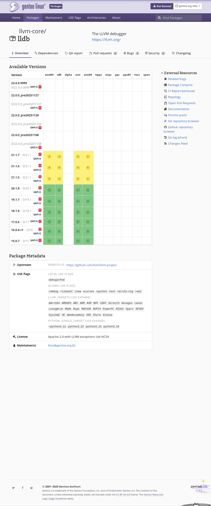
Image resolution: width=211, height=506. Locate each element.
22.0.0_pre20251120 (25, 115)
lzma (78, 291)
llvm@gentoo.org (60, 344)
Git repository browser (183, 121)
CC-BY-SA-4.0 (123, 494)
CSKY (103, 302)
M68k (68, 308)
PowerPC (108, 308)
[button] (161, 6)
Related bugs (177, 79)
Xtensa (107, 314)
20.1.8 (15, 188)
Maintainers (53, 18)
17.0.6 (15, 222)
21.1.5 (15, 177)
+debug (53, 291)
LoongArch (56, 308)
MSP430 (86, 308)
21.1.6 (15, 166)
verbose (188, 91)
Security (155, 53)
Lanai (138, 302)
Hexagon (126, 302)
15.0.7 (15, 241)
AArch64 (54, 302)
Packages (33, 18)
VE (63, 314)
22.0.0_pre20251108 (25, 135)
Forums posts (177, 115)
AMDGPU (66, 302)
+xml (138, 291)
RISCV (120, 308)
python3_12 (76, 325)
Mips (76, 308)
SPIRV (139, 308)
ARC (75, 302)
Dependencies (46, 53)
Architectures (96, 18)
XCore (97, 314)
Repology (174, 97)
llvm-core (31, 31)
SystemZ (54, 314)
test (112, 291)
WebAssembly (75, 314)
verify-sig (125, 291)
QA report (73, 53)
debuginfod (57, 279)
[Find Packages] (182, 18)
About (116, 18)
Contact (196, 486)
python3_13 (94, 325)
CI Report (174, 91)
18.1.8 (15, 211)
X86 (88, 314)
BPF (95, 302)
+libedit (66, 291)
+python (101, 291)
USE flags (74, 18)
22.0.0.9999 (19, 83)
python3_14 (111, 325)
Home (16, 18)
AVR (89, 302)
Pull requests (103, 53)
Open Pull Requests (182, 103)
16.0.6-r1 (17, 230)
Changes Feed (178, 143)
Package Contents (180, 85)
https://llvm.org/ (106, 39)
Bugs (131, 53)
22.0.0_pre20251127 (25, 95)
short (182, 137)
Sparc (130, 308)
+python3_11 (57, 325)
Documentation (178, 109)
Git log (172, 137)
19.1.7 (15, 199)
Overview (20, 53)
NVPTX (97, 308)
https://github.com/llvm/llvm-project (91, 265)
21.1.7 (15, 155)
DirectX (113, 302)
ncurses (88, 291)
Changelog (181, 53)
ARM (82, 302)
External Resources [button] (180, 73)
